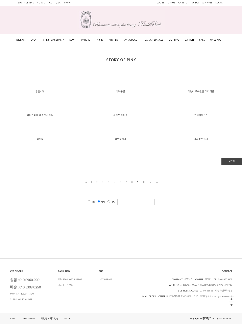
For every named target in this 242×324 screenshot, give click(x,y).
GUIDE (67, 318)
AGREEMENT (29, 318)
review (67, 2)
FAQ (50, 2)
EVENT (34, 40)
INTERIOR (20, 40)
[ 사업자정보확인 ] (223, 290)
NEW (71, 40)
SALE (202, 40)
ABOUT (14, 318)
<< (85, 182)
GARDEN (189, 40)
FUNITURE (85, 40)
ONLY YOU (215, 40)
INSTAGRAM (105, 279)
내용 (111, 201)
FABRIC (99, 40)
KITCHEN (113, 40)
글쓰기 (231, 161)
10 (144, 182)
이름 (92, 201)
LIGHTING (174, 40)
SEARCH (219, 2)
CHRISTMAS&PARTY (53, 40)
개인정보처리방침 (49, 318)
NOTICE (41, 2)
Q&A (57, 2)
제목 (101, 201)
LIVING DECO (130, 40)
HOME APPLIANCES (153, 40)
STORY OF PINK (26, 2)
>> (156, 182)
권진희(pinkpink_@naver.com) (215, 296)
